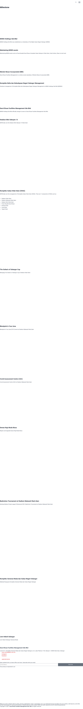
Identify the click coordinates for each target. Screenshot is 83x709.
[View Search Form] (76, 2)
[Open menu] (79, 2)
